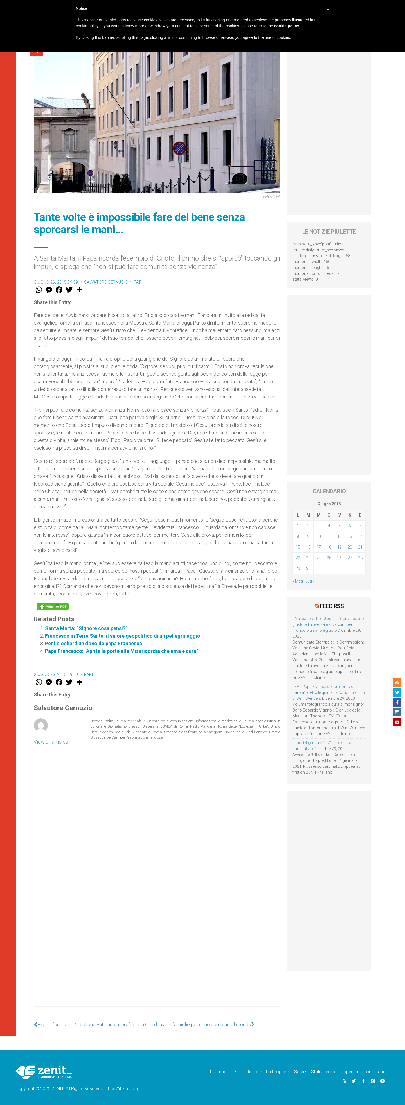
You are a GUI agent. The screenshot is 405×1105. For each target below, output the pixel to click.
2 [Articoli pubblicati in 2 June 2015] (308, 526)
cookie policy (286, 26)
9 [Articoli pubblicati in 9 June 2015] (308, 536)
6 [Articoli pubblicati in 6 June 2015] (350, 526)
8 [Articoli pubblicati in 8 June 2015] (298, 536)
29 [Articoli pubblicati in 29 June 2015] (298, 568)
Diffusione (252, 1071)
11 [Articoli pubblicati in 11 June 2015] (329, 536)
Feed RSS (332, 606)
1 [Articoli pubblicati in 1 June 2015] (298, 526)
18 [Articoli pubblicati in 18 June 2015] (329, 547)
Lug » (309, 581)
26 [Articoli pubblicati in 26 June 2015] (339, 558)
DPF (235, 1071)
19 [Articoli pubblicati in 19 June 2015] (339, 547)
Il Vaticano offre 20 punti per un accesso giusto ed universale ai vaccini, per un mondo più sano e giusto (328, 624)
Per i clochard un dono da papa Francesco (93, 643)
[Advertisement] (157, 969)
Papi (138, 282)
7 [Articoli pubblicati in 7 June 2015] (360, 526)
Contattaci (373, 1071)
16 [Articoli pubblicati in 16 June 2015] (308, 547)
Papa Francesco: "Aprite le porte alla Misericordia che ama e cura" (121, 651)
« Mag (297, 581)
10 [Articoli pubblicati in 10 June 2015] (318, 536)
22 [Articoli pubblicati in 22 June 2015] (298, 558)
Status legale (324, 1071)
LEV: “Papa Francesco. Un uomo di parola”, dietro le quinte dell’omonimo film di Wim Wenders (328, 692)
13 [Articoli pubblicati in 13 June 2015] (350, 536)
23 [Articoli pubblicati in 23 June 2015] (308, 558)
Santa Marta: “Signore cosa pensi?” (86, 628)
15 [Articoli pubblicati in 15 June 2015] (298, 547)
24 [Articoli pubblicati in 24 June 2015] (318, 558)
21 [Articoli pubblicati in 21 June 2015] (360, 547)
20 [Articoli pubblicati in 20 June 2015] (350, 547)
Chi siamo (217, 1071)
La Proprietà (278, 1071)
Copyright (350, 1071)
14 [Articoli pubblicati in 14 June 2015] (360, 536)
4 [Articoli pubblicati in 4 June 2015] (329, 526)
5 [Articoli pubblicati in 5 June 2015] (339, 526)
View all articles (51, 742)
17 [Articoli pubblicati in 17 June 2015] (318, 547)
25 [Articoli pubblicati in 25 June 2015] (329, 558)
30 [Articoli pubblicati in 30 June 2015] (308, 568)
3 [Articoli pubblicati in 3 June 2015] (319, 526)
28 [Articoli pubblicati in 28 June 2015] (360, 558)
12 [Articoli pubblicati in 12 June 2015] (339, 536)
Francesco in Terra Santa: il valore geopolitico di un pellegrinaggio (122, 636)
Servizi (300, 1071)
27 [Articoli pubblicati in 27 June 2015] (350, 558)
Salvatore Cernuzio (106, 282)
